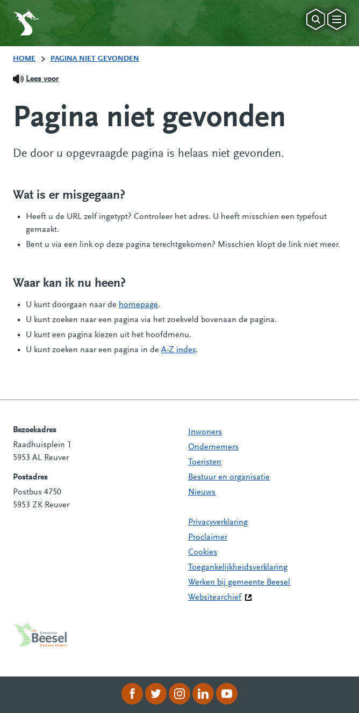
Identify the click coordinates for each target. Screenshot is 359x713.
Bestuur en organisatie (229, 477)
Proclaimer (207, 537)
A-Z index (178, 350)
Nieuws (202, 492)
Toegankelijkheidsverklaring (238, 567)
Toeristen (204, 462)
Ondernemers (213, 447)
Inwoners (205, 432)
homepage (138, 305)
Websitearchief (214, 597)
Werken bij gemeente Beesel (239, 582)
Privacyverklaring (218, 522)
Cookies (202, 552)
